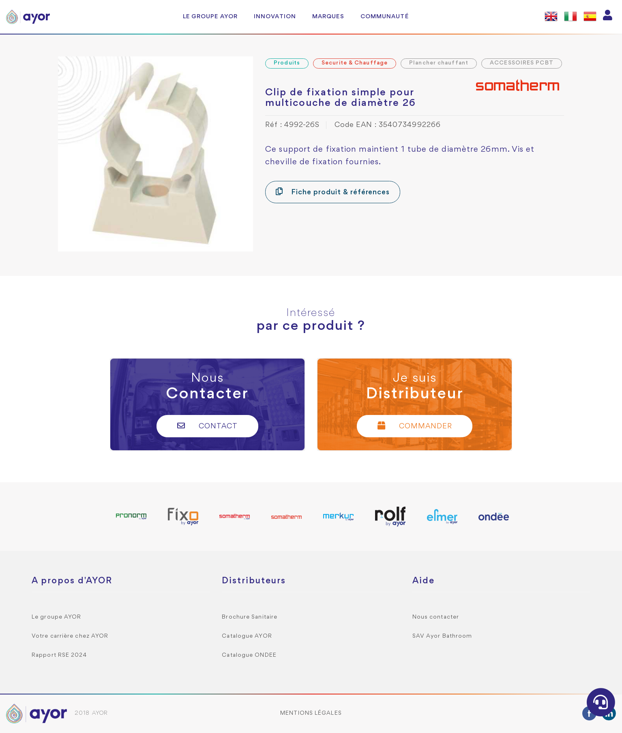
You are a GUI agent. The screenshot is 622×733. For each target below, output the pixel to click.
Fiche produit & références (333, 191)
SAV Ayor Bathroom (442, 636)
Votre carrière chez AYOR (70, 636)
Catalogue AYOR (247, 636)
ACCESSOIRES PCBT (521, 63)
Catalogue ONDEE (249, 655)
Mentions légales (311, 713)
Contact (207, 425)
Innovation (275, 16)
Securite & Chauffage (355, 63)
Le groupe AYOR (210, 16)
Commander (414, 425)
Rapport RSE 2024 (59, 655)
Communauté (384, 16)
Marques (328, 16)
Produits (287, 63)
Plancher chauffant (438, 63)
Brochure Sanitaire (249, 617)
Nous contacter (435, 617)
